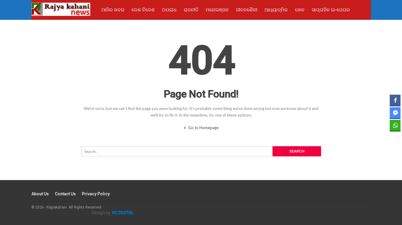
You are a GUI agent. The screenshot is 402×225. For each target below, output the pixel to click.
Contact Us (65, 193)
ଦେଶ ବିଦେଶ (143, 10)
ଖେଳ (300, 10)
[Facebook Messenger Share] (395, 112)
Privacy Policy (96, 193)
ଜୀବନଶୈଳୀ (246, 10)
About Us (40, 193)
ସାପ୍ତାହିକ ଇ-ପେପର (331, 10)
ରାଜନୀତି (191, 10)
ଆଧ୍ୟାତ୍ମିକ (276, 10)
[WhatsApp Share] (395, 125)
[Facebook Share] (395, 100)
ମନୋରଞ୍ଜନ (217, 10)
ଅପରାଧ (169, 10)
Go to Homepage (201, 127)
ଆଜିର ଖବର (112, 10)
